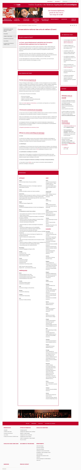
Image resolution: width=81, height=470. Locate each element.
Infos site (27, 423)
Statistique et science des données (43, 450)
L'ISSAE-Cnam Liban (32, 25)
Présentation (24, 25)
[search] (68, 1)
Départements (40, 443)
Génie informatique (40, 445)
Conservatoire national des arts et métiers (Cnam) (8, 30)
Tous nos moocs (23, 439)
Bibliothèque (34, 423)
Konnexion (4, 468)
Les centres (6, 41)
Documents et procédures (27, 443)
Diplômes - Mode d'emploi (25, 433)
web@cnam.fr (66, 147)
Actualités (6, 33)
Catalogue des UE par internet (25, 436)
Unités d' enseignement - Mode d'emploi (27, 438)
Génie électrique (40, 454)
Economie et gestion (40, 447)
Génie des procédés (40, 449)
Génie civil (38, 460)
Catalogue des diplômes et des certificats (27, 431)
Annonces (6, 464)
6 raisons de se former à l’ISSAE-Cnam (9, 44)
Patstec (30, 162)
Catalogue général (23, 430)
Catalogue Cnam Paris (42, 427)
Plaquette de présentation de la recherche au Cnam (29, 127)
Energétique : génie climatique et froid (43, 452)
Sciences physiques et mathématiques (44, 458)
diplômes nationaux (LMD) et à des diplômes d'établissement (70, 41)
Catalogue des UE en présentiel (26, 434)
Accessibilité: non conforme (50, 423)
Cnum (38, 149)
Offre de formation (25, 427)
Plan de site (40, 423)
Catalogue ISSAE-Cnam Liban (11, 443)
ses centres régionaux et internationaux (29, 103)
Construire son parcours (9, 38)
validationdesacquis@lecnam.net (70, 125)
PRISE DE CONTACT (24, 464)
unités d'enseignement (68, 67)
